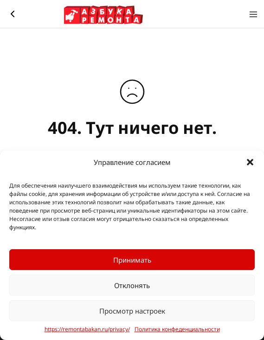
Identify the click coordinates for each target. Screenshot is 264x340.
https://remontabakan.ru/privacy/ (87, 329)
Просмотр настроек (132, 310)
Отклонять (132, 285)
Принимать (132, 259)
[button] (250, 162)
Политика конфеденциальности (177, 329)
